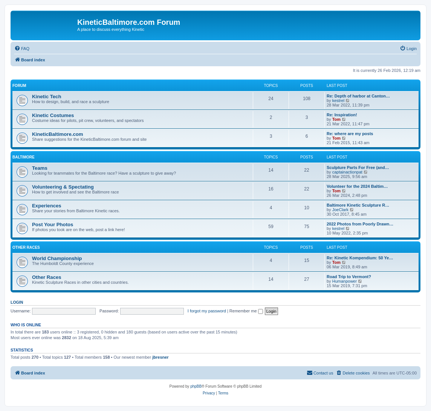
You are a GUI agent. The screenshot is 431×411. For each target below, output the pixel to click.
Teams (39, 168)
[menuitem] (21, 48)
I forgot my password (207, 311)
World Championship (57, 258)
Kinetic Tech (46, 96)
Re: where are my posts (350, 133)
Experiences (46, 206)
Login (17, 302)
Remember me (246, 311)
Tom (336, 119)
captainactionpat (347, 172)
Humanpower (344, 281)
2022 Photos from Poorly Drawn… (360, 224)
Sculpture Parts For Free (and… (358, 167)
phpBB (196, 386)
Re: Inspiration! (342, 115)
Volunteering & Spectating (63, 187)
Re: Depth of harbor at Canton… (358, 96)
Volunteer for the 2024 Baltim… (357, 186)
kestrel (338, 100)
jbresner (160, 357)
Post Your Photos (52, 224)
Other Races (26, 247)
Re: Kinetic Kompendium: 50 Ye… (360, 258)
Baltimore (23, 157)
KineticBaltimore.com (57, 134)
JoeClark (340, 209)
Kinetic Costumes (53, 115)
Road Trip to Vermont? (349, 276)
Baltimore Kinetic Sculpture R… (358, 205)
